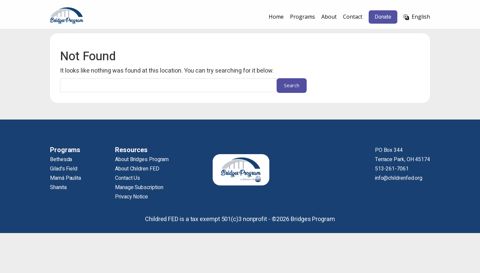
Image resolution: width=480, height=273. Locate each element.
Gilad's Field (63, 169)
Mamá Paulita (65, 178)
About (329, 16)
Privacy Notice (131, 197)
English (421, 16)
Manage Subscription (139, 187)
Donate (383, 17)
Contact (352, 16)
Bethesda (61, 159)
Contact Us (127, 178)
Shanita (58, 187)
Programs (302, 16)
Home (276, 16)
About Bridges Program (142, 159)
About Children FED (137, 169)
